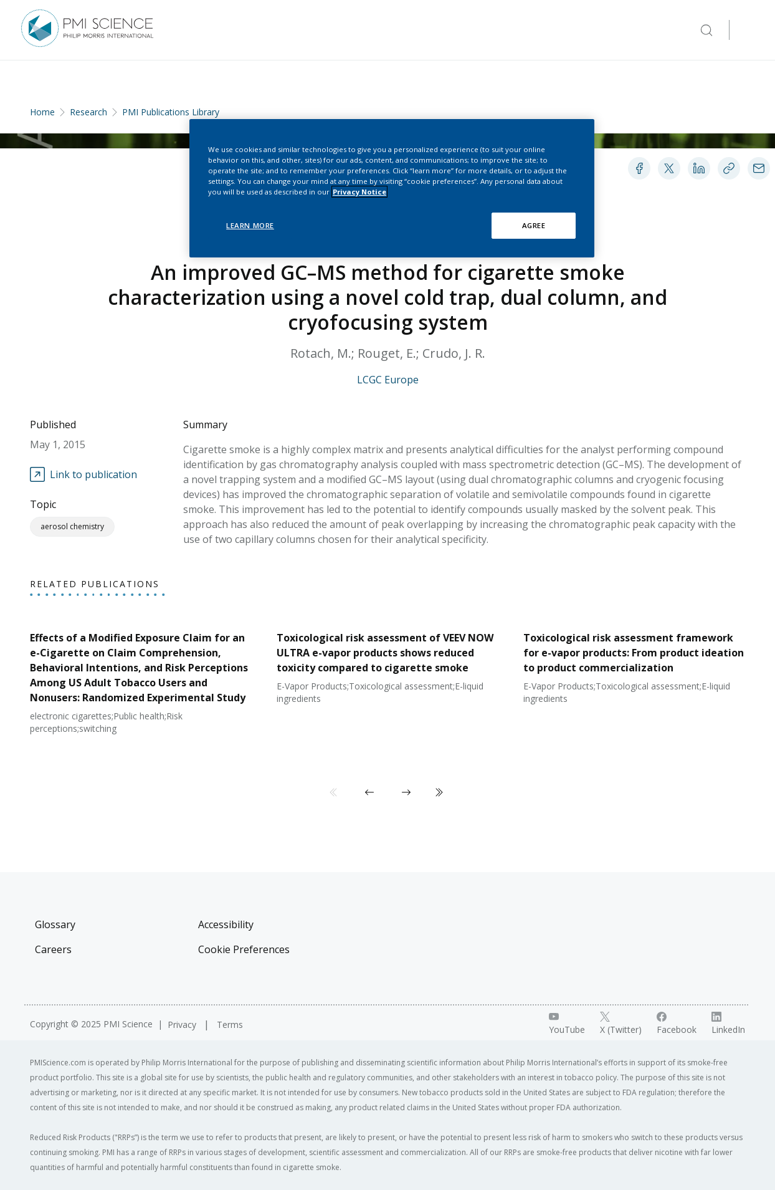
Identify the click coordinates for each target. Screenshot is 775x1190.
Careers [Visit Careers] (53, 949)
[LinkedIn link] (728, 1023)
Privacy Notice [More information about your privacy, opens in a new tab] (359, 191)
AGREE (534, 225)
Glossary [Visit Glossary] (55, 924)
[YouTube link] (567, 1023)
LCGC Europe (388, 379)
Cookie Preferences (244, 949)
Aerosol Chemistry (72, 526)
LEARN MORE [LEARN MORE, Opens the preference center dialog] (250, 225)
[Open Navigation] (749, 30)
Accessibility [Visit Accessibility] (226, 924)
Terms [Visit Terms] (230, 1024)
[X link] (621, 1023)
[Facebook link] (677, 1023)
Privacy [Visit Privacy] (183, 1024)
